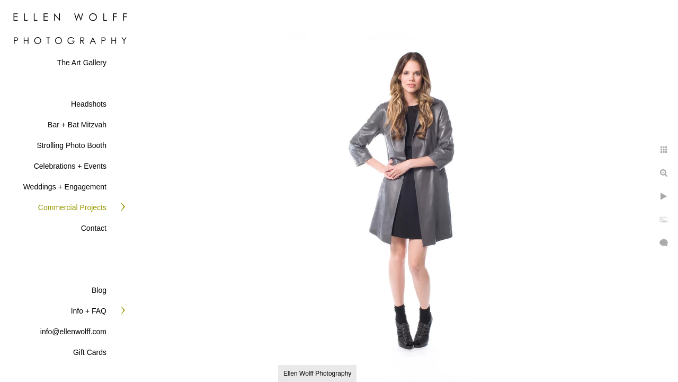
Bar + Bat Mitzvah (77, 124)
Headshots (88, 104)
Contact (93, 228)
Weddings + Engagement (64, 187)
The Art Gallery (81, 62)
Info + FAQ (88, 311)
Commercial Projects (72, 207)
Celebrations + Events (70, 166)
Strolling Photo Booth (71, 145)
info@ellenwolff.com (73, 331)
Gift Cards (89, 352)
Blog (99, 290)
